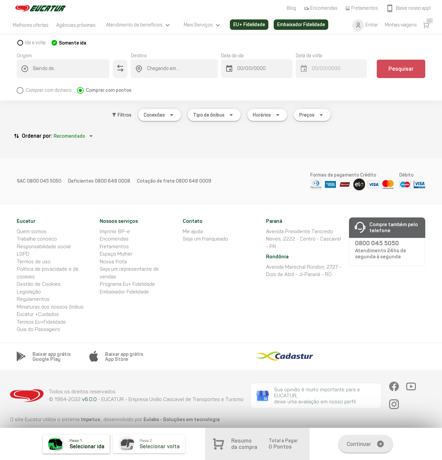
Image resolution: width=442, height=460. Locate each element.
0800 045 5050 (44, 181)
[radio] (47, 87)
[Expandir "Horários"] (267, 115)
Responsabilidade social (44, 247)
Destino (139, 56)
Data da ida (232, 56)
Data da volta (309, 56)
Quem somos (32, 231)
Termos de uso (34, 262)
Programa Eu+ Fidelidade (127, 284)
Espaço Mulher (116, 254)
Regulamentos (33, 299)
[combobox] (67, 69)
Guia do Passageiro (38, 329)
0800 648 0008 (112, 181)
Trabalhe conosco (37, 239)
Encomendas (114, 239)
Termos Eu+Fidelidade (41, 322)
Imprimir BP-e (115, 231)
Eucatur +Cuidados (38, 314)
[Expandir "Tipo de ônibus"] (214, 115)
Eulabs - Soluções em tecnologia (181, 419)
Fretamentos (114, 247)
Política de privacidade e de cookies (48, 273)
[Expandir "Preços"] (312, 115)
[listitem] (30, 25)
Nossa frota (113, 262)
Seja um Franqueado (205, 239)
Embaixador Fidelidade (124, 292)
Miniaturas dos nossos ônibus (50, 307)
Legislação (29, 292)
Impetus (91, 419)
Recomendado (69, 136)
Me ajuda (193, 231)
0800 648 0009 (193, 181)
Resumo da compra (244, 444)
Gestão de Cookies (39, 284)
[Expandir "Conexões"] (159, 115)
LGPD (23, 254)
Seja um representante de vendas (129, 273)
